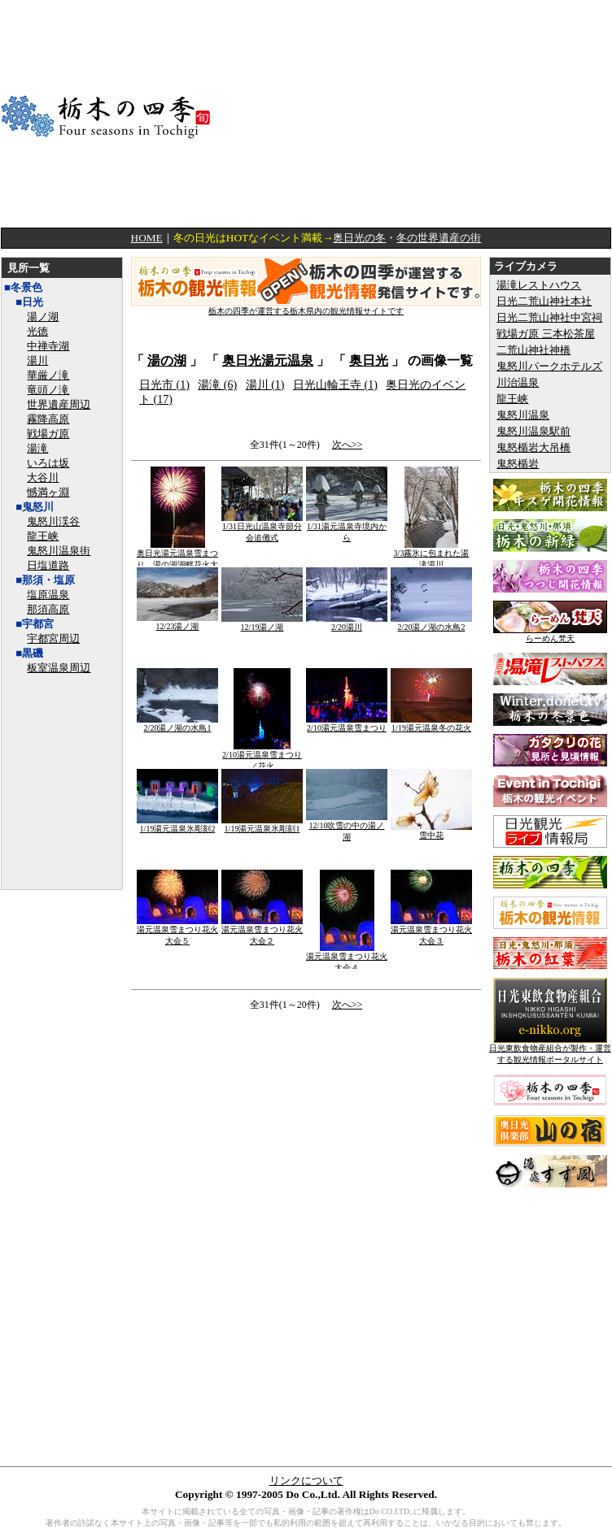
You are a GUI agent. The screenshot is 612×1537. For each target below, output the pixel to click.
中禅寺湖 (48, 346)
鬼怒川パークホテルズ (549, 366)
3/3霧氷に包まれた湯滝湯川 (432, 555)
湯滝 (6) (217, 385)
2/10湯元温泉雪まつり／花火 (262, 756)
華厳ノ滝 (48, 375)
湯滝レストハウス (538, 285)
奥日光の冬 (359, 238)
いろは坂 (48, 463)
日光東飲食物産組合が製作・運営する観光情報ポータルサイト (550, 1050)
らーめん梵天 (550, 634)
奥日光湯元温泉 (267, 360)
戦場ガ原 (48, 434)
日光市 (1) (164, 385)
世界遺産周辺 (58, 404)
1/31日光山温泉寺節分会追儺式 (262, 528)
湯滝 (37, 448)
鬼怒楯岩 (517, 464)
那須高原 (48, 609)
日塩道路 (48, 565)
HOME (147, 238)
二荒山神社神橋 (533, 350)
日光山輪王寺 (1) (335, 385)
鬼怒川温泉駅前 (533, 431)
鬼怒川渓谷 (53, 521)
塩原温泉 (48, 594)
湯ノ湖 (43, 316)
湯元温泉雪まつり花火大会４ (346, 958)
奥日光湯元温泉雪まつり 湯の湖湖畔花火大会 (177, 560)
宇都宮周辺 (53, 638)
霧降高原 (48, 419)
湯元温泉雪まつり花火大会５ (177, 931)
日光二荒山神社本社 (544, 301)
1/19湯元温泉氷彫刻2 (177, 824)
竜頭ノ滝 (48, 390)
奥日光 (368, 360)
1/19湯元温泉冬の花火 (431, 723)
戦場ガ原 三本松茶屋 (545, 334)
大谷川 (43, 477)
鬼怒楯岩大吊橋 (533, 447)
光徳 (37, 331)
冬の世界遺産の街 (438, 238)
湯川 (37, 360)
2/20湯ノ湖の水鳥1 (177, 723)
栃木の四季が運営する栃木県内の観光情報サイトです (306, 306)
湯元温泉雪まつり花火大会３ (431, 931)
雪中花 (431, 831)
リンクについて (306, 1480)
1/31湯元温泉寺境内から (346, 528)
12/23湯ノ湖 (177, 622)
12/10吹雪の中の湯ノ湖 (346, 827)
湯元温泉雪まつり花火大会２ (262, 931)
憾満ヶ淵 (48, 492)
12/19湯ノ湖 (262, 623)
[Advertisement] (441, 114)
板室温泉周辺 (58, 668)
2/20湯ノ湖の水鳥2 (431, 623)
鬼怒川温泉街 (58, 551)
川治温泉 (517, 382)
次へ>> (347, 444)
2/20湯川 (346, 623)
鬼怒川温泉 (522, 415)
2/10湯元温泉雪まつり (346, 723)
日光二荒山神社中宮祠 (549, 317)
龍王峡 (43, 536)
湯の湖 (166, 360)
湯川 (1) (265, 385)
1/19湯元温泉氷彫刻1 (262, 824)
